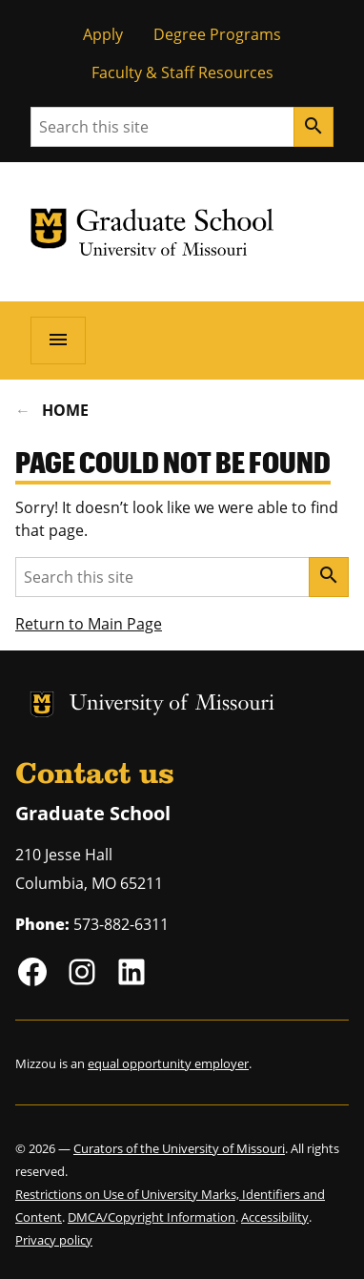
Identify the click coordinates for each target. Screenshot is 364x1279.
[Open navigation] (58, 340)
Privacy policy (53, 1239)
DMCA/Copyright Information (151, 1217)
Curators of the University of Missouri (179, 1148)
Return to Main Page (88, 623)
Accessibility (275, 1217)
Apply (103, 34)
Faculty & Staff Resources (182, 72)
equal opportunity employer (168, 1063)
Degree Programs (217, 34)
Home (65, 410)
